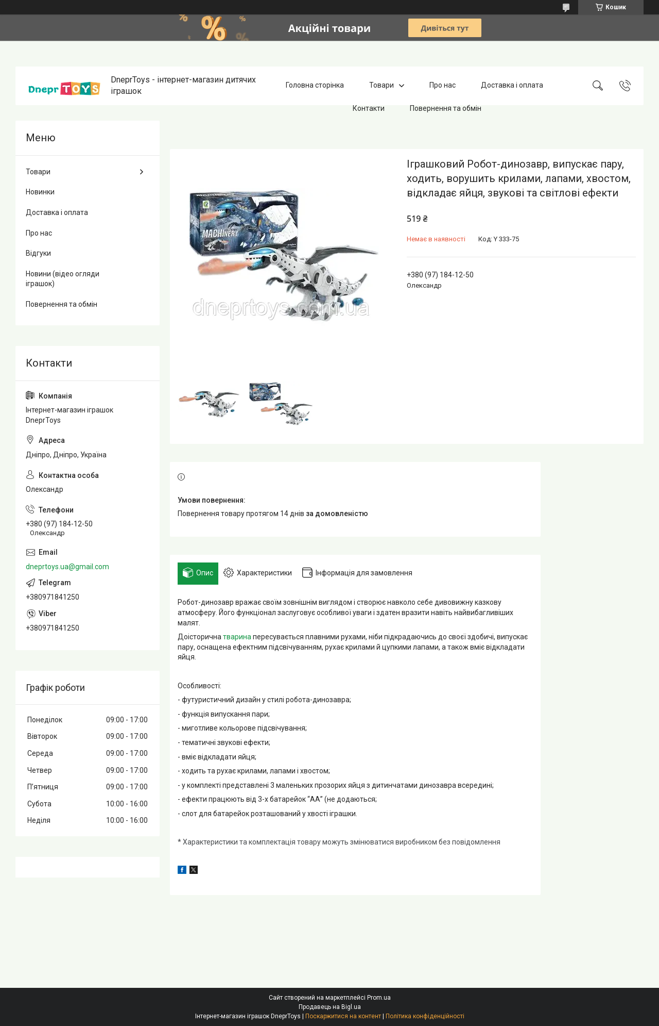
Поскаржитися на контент (343, 1016)
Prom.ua (379, 997)
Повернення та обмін (445, 108)
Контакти (369, 108)
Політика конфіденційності (425, 1016)
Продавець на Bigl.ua (330, 1007)
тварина (237, 637)
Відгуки (38, 253)
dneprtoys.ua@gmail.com (67, 566)
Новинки (40, 192)
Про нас (442, 85)
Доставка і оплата (512, 85)
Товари (381, 85)
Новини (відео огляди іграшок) (62, 279)
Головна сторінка (315, 85)
